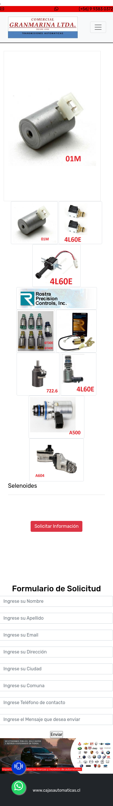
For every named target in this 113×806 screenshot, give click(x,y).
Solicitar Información (56, 526)
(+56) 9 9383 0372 (96, 9)
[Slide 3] (67, 765)
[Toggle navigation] (98, 27)
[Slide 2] (56, 765)
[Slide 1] (46, 765)
